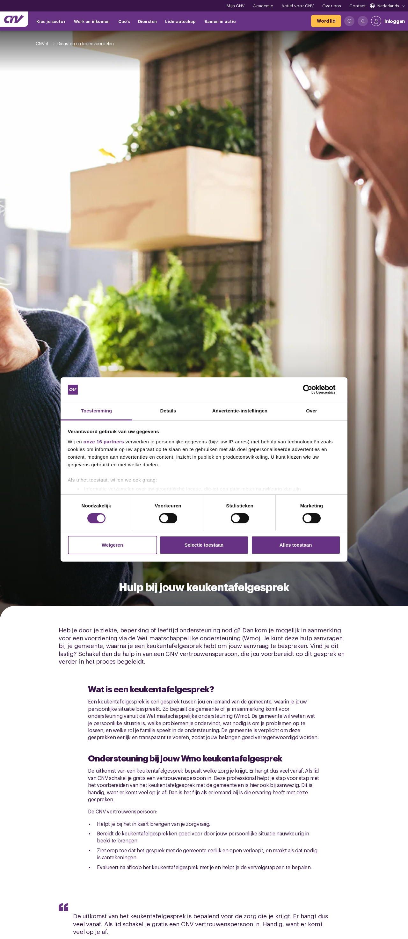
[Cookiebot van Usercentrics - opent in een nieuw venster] (312, 389)
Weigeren (112, 545)
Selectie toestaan (204, 545)
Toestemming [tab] (96, 410)
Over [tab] (311, 410)
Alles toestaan (296, 545)
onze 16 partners (104, 441)
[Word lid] (326, 21)
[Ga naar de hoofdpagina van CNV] (14, 19)
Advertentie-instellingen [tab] (239, 410)
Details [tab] (168, 410)
